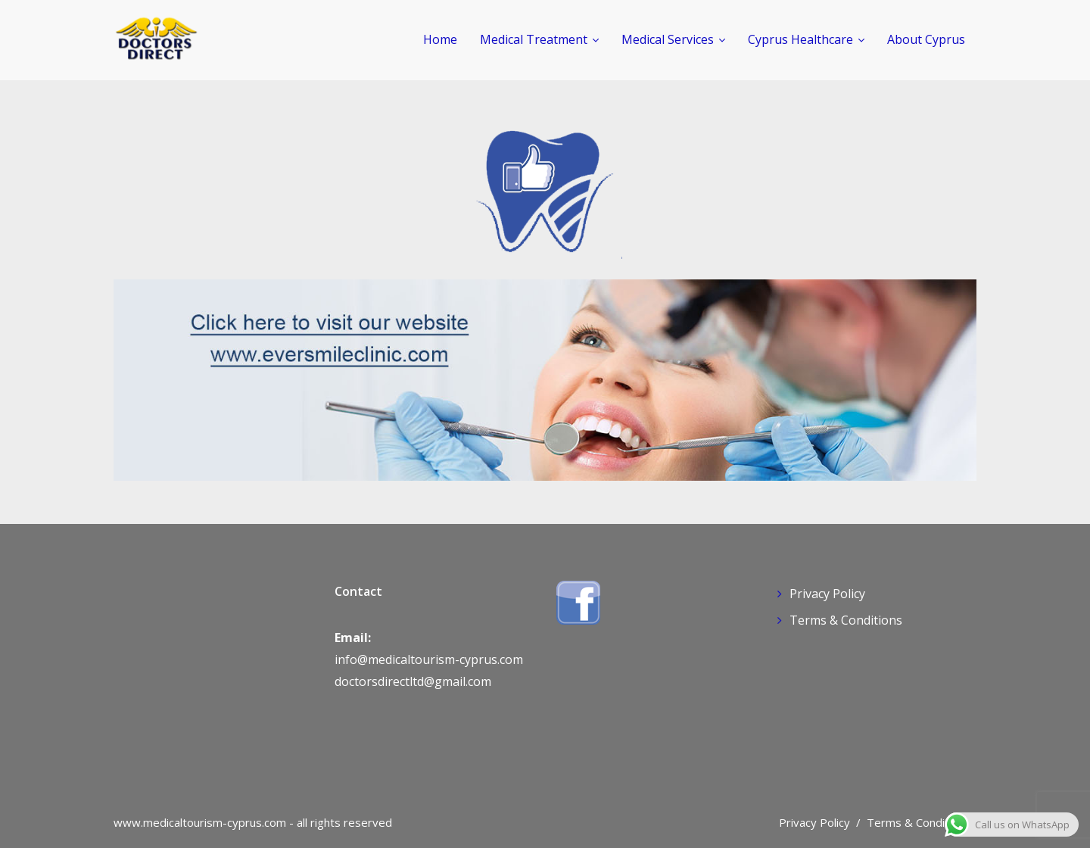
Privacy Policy (827, 593)
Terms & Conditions (845, 620)
